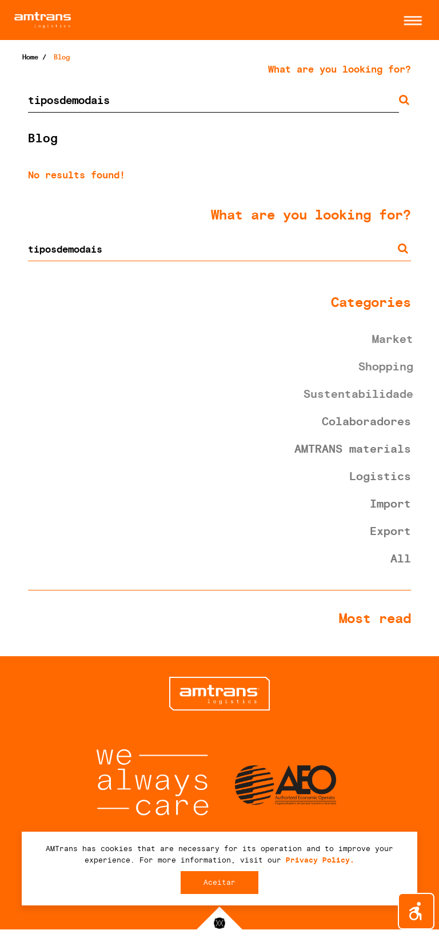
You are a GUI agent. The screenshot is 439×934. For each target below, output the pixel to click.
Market (393, 339)
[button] (409, 20)
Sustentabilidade (359, 394)
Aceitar (219, 882)
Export (390, 531)
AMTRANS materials (352, 449)
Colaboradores (366, 421)
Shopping (387, 366)
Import (390, 503)
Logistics (380, 476)
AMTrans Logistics (117, 20)
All (400, 558)
